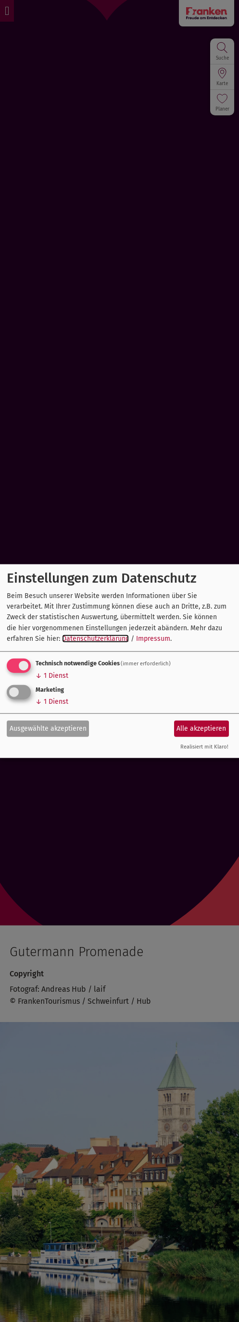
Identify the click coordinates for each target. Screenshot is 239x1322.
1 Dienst (52, 675)
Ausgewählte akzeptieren (48, 728)
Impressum (153, 639)
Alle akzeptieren (201, 728)
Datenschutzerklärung (95, 639)
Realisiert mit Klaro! (204, 746)
